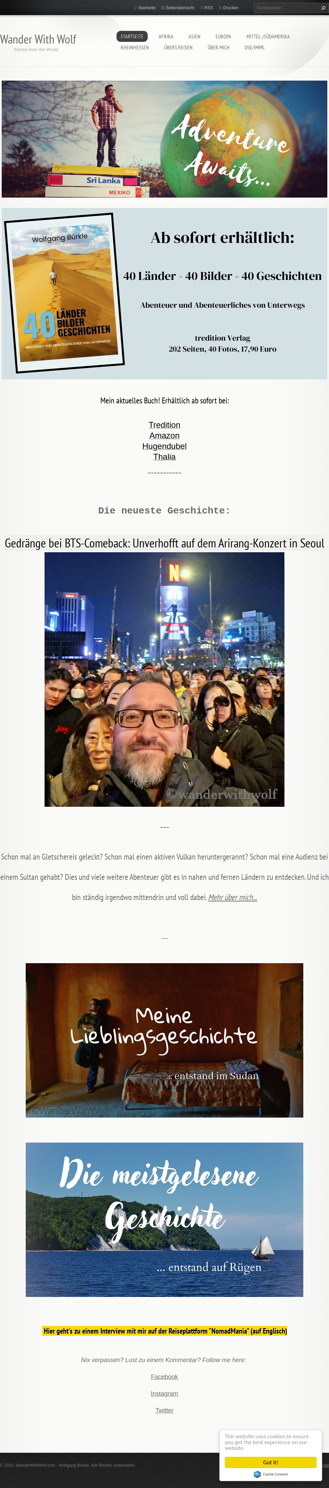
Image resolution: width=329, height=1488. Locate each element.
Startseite (132, 36)
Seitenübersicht (180, 7)
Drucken (231, 7)
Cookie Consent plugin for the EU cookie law (271, 1474)
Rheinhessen (135, 47)
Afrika (166, 36)
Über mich (219, 47)
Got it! (270, 1462)
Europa (223, 36)
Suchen (322, 8)
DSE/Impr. (255, 47)
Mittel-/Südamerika (268, 36)
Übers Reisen (178, 47)
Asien (194, 36)
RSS (209, 7)
